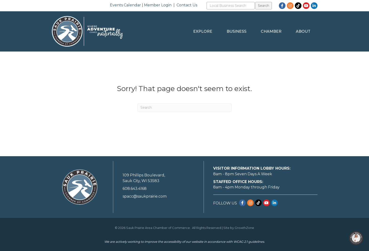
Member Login (158, 5)
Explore (202, 31)
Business (236, 31)
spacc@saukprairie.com (145, 196)
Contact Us (186, 5)
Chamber (271, 31)
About (303, 31)
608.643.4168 (135, 188)
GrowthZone (244, 228)
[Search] (184, 108)
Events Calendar (125, 5)
